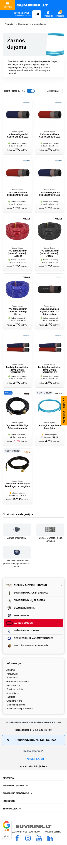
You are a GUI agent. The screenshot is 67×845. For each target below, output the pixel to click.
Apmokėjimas (12, 693)
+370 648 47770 (33, 759)
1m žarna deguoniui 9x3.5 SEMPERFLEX (49, 193)
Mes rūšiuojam (13, 685)
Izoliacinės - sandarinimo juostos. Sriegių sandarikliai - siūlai (16, 563)
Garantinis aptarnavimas (18, 681)
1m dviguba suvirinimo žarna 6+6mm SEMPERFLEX (17, 370)
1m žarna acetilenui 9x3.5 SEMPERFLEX (17, 193)
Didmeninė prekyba (15, 705)
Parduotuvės (12, 674)
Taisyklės (10, 697)
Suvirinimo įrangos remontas (20, 708)
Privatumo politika (14, 689)
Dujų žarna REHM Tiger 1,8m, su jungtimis (17, 426)
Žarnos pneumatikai (16, 538)
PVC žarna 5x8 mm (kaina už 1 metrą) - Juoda (49, 253)
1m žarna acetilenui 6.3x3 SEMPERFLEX (49, 135)
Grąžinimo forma (14, 701)
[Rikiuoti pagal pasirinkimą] (54, 91)
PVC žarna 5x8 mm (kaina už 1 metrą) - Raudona (17, 253)
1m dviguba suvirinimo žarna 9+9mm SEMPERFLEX (49, 370)
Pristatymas (12, 677)
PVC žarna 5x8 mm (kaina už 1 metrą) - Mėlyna (17, 311)
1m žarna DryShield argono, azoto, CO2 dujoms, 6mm (49, 311)
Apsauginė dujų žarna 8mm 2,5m (49, 426)
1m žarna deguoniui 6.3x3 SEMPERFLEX (17, 135)
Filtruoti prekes (64, 410)
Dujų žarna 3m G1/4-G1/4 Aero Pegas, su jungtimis (17, 484)
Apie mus (10, 670)
